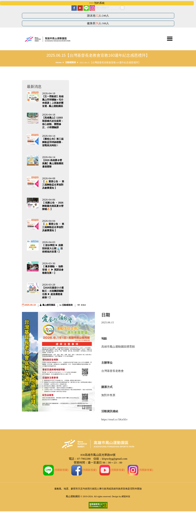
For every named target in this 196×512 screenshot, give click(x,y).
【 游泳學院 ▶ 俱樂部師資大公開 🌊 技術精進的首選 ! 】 (52, 248)
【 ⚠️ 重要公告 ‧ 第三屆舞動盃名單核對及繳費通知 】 (52, 185)
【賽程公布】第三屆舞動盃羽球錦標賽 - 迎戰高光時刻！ (52, 142)
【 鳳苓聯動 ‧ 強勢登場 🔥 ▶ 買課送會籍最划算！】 (53, 269)
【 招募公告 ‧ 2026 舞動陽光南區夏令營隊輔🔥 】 (53, 206)
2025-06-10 (31, 305)
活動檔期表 (71, 62)
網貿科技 (126, 497)
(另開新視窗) (54, 470)
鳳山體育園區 (50, 305)
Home (58, 62)
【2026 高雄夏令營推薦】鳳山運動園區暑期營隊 (52, 163)
